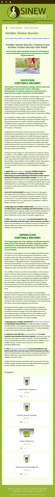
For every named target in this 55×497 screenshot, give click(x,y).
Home (6, 28)
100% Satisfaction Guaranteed (38, 488)
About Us (25, 488)
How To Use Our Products (16, 490)
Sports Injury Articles (30, 490)
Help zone (10, 488)
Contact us (18, 488)
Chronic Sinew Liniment (27, 415)
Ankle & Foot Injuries (16, 28)
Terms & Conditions (27, 492)
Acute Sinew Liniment (27, 389)
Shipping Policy (41, 490)
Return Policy (16, 492)
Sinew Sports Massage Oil (27, 467)
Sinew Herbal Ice (27, 441)
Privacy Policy (38, 492)
